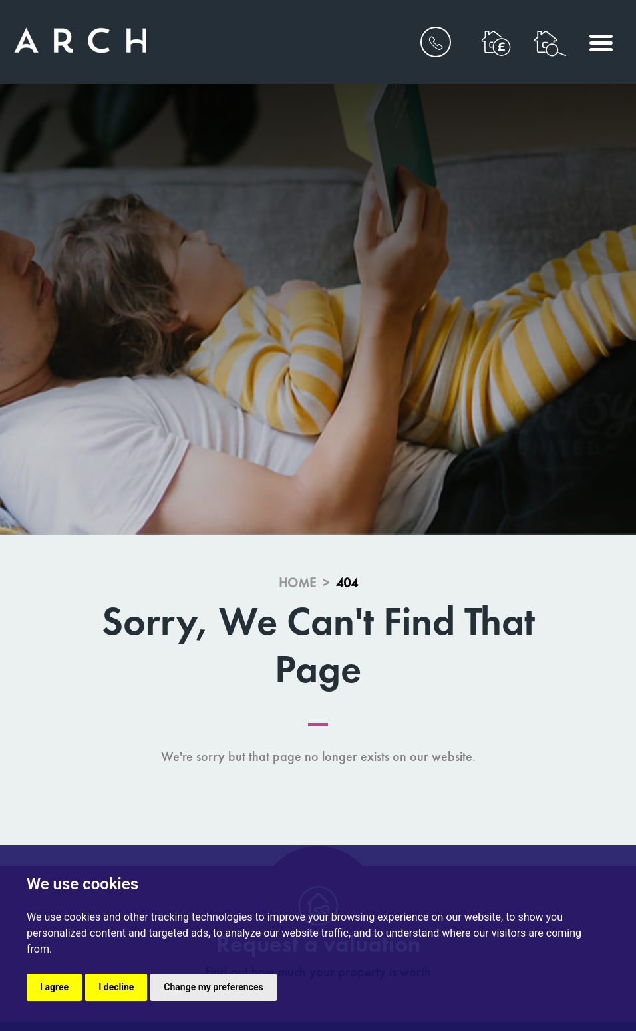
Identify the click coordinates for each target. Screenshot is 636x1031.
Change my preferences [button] (213, 987)
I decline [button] (116, 987)
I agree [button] (54, 987)
